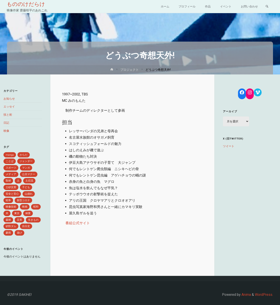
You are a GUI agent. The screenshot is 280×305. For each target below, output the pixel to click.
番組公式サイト (77, 223)
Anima (246, 295)
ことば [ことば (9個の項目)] (10, 161)
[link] (267, 7)
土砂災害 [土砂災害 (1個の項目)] (11, 187)
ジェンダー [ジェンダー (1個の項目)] (26, 161)
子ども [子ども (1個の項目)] (26, 187)
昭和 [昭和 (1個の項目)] (35, 206)
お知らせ (9, 98)
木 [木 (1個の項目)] (7, 213)
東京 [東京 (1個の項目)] (16, 213)
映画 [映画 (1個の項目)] (24, 206)
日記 (6, 122)
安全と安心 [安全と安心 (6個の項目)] (12, 193)
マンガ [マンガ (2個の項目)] (26, 167)
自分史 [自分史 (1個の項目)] (26, 226)
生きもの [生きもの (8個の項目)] (33, 219)
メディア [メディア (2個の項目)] (11, 174)
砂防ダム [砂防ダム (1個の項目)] (11, 226)
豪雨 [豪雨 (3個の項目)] (8, 232)
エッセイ (9, 106)
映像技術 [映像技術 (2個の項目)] (11, 206)
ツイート (228, 146)
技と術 (8, 114)
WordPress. (264, 295)
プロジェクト (129, 70)
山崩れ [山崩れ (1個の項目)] (29, 193)
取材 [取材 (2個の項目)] (8, 180)
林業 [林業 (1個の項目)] (28, 213)
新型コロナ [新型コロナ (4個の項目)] (23, 200)
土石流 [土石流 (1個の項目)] (29, 180)
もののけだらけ (26, 4)
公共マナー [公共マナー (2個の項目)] (28, 174)
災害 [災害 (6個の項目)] (19, 219)
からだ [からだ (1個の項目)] (24, 154)
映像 (6, 130)
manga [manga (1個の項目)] (10, 154)
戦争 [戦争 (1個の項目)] (8, 200)
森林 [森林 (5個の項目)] (8, 219)
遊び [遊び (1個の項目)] (19, 232)
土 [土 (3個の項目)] (18, 180)
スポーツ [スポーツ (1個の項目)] (11, 167)
